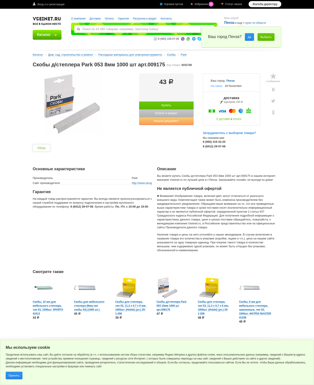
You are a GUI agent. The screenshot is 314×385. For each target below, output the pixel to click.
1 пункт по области (254, 23)
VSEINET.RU (47, 22)
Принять (14, 375)
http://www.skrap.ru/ (144, 183)
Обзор (41, 148)
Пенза (229, 22)
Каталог (44, 34)
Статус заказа (233, 4)
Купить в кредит (166, 113)
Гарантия (123, 18)
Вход (40, 4)
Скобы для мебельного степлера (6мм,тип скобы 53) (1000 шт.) (89, 305)
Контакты (166, 18)
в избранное (273, 81)
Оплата (109, 18)
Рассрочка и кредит (145, 18)
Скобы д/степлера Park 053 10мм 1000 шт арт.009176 (172, 305)
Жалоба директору (265, 4)
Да (249, 37)
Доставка (95, 18)
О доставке (223, 118)
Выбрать (266, 37)
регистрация (56, 4)
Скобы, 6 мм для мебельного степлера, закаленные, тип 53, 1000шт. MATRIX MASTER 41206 (255, 309)
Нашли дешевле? (166, 121)
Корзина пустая (174, 4)
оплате (237, 118)
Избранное (204, 4)
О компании (78, 18)
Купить (166, 105)
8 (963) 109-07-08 (168, 38)
